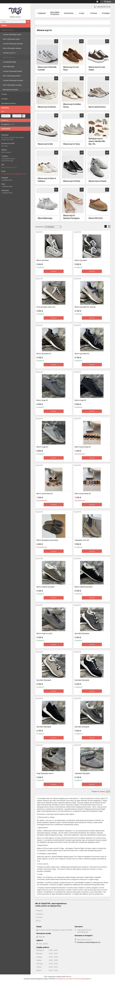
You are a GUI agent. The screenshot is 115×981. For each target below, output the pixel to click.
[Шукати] (28, 21)
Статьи (4, 94)
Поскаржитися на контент (64, 979)
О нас (81, 13)
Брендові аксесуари (10, 89)
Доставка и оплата (8, 103)
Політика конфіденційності (82, 979)
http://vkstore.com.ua (9, 167)
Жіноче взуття (8, 57)
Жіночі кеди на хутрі (44, 633)
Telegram (39, 910)
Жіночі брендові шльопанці (47, 540)
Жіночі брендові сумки (11, 39)
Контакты (68, 13)
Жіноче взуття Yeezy (71, 144)
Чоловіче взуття (9, 53)
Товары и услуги (7, 30)
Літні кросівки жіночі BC (45, 307)
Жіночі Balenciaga (45, 218)
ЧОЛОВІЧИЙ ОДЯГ (9, 62)
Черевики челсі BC (82, 540)
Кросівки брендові (82, 633)
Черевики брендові (82, 773)
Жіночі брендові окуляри (12, 85)
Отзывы (4, 99)
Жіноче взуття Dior (45, 144)
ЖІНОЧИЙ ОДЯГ (8, 66)
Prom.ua (68, 976)
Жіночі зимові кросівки (45, 587)
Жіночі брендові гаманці (12, 48)
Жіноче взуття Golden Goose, (72, 105)
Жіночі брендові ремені (12, 76)
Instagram (39, 914)
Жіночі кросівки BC (43, 354)
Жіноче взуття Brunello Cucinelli (47, 68)
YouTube (39, 917)
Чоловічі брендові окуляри (13, 80)
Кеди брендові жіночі (44, 773)
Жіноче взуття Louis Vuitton (97, 68)
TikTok (38, 921)
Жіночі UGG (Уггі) (95, 218)
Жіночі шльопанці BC (83, 447)
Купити (53, 271)
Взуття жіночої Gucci (97, 107)
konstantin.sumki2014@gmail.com (13, 174)
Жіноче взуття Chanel (97, 181)
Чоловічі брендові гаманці (13, 44)
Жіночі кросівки (42, 260)
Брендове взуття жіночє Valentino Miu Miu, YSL (97, 141)
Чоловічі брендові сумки (12, 34)
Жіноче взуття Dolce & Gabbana (47, 179)
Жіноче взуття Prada (71, 181)
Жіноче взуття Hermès (47, 107)
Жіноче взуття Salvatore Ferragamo (71, 216)
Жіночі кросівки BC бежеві (85, 307)
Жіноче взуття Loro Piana (71, 68)
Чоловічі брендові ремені (12, 71)
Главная (42, 13)
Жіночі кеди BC (42, 400)
